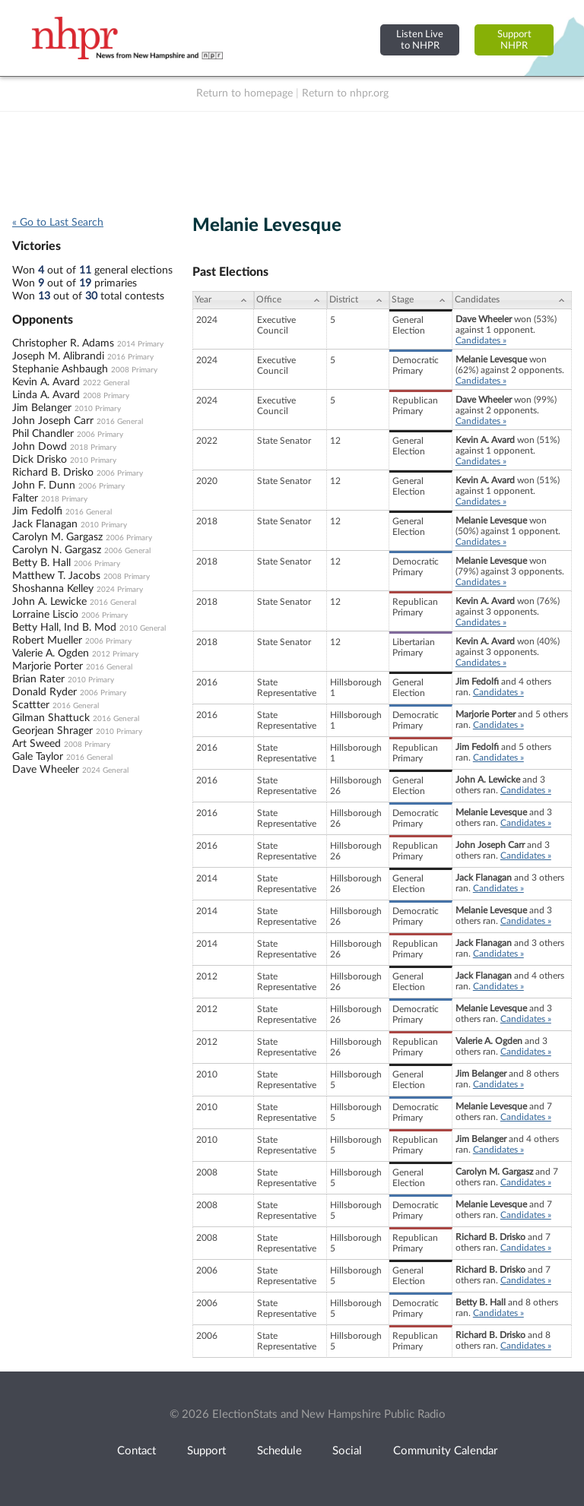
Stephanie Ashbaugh (60, 369)
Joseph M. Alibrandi (58, 356)
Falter (25, 498)
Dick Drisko (39, 459)
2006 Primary (100, 434)
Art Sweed (36, 744)
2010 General (142, 628)
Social (347, 1451)
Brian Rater (38, 679)
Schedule (279, 1451)
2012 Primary (115, 654)
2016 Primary (130, 357)
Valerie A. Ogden (50, 653)
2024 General (105, 770)
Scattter (30, 705)
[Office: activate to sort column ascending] (290, 300)
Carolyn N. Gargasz (56, 550)
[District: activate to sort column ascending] (358, 300)
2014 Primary (140, 344)
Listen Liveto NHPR (419, 40)
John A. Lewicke (49, 601)
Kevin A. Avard (46, 382)
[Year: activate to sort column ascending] (222, 300)
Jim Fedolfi (37, 511)
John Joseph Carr (53, 421)
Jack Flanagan (45, 524)
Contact (136, 1451)
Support (206, 1451)
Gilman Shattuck (51, 718)
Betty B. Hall (41, 563)
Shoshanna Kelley (53, 589)
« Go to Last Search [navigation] (57, 222)
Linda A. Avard (46, 395)
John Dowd (39, 446)
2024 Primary (120, 589)
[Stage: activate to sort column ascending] (420, 300)
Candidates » (480, 340)
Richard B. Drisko (53, 472)
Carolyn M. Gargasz (57, 537)
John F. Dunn (43, 485)
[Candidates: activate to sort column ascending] (512, 300)
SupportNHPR (514, 40)
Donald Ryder (44, 692)
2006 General (127, 551)
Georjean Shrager (52, 731)
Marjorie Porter (47, 666)
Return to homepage (244, 93)
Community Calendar (445, 1451)
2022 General (106, 383)
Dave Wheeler (45, 769)
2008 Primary (134, 370)
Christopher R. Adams (63, 343)
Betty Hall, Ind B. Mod (64, 627)
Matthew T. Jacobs (56, 576)
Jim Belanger (41, 408)
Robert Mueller (47, 640)
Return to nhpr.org (345, 93)
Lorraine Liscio (45, 614)
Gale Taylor (37, 756)
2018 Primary (93, 447)
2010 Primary (98, 409)
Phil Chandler (43, 434)
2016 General (120, 422)
